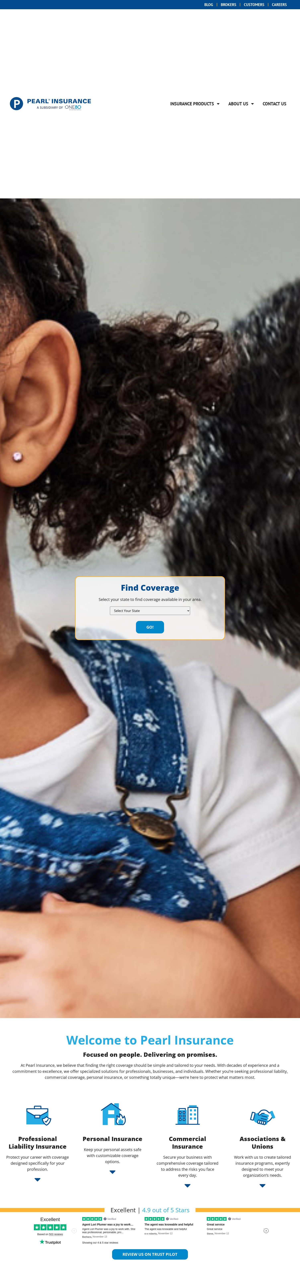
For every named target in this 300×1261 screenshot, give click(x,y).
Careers (278, 4)
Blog (203, 4)
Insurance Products (195, 104)
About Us (241, 104)
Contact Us (274, 104)
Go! (150, 627)
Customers (251, 4)
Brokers (224, 4)
